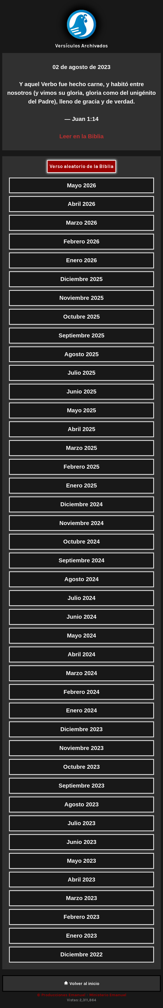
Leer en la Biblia (81, 136)
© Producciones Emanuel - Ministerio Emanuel (81, 995)
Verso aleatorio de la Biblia (81, 166)
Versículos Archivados (81, 46)
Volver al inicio (81, 983)
